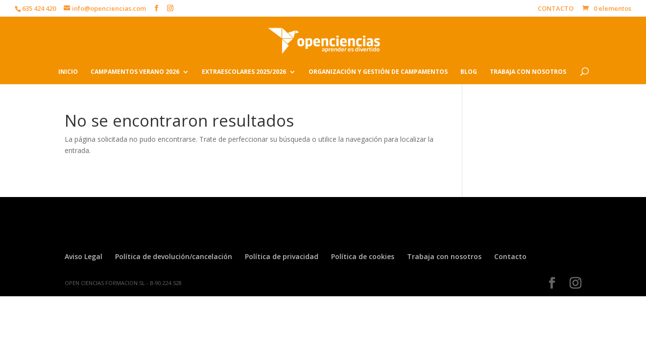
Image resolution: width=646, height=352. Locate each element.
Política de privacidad (281, 256)
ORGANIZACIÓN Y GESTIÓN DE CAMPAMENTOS (378, 72)
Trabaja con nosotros (444, 256)
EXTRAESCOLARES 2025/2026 (244, 72)
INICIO (68, 72)
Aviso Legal (83, 256)
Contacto (510, 256)
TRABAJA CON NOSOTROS (528, 72)
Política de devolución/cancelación (173, 256)
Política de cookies (362, 256)
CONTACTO (556, 9)
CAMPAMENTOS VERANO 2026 (135, 72)
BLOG (468, 72)
